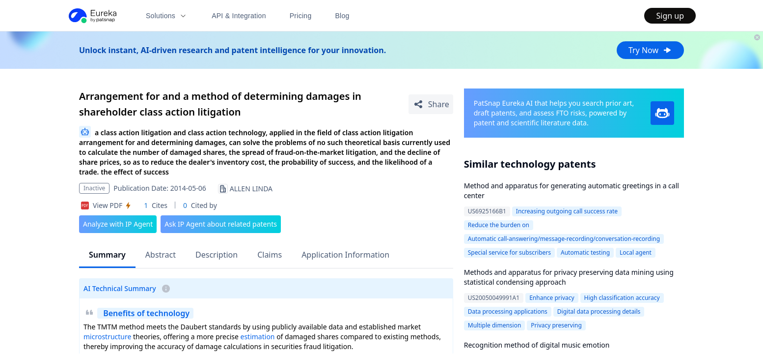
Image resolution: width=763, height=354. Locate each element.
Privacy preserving (556, 325)
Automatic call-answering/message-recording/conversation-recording (564, 239)
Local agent (636, 252)
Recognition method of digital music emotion (537, 345)
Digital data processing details (598, 311)
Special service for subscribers (509, 252)
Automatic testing (585, 252)
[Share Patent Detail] (431, 104)
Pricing (301, 16)
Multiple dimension (494, 325)
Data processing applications (507, 311)
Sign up (670, 15)
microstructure (107, 336)
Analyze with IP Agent (118, 224)
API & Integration (239, 16)
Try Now (650, 50)
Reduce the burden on (498, 225)
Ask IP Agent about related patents (220, 224)
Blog (342, 16)
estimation (258, 336)
